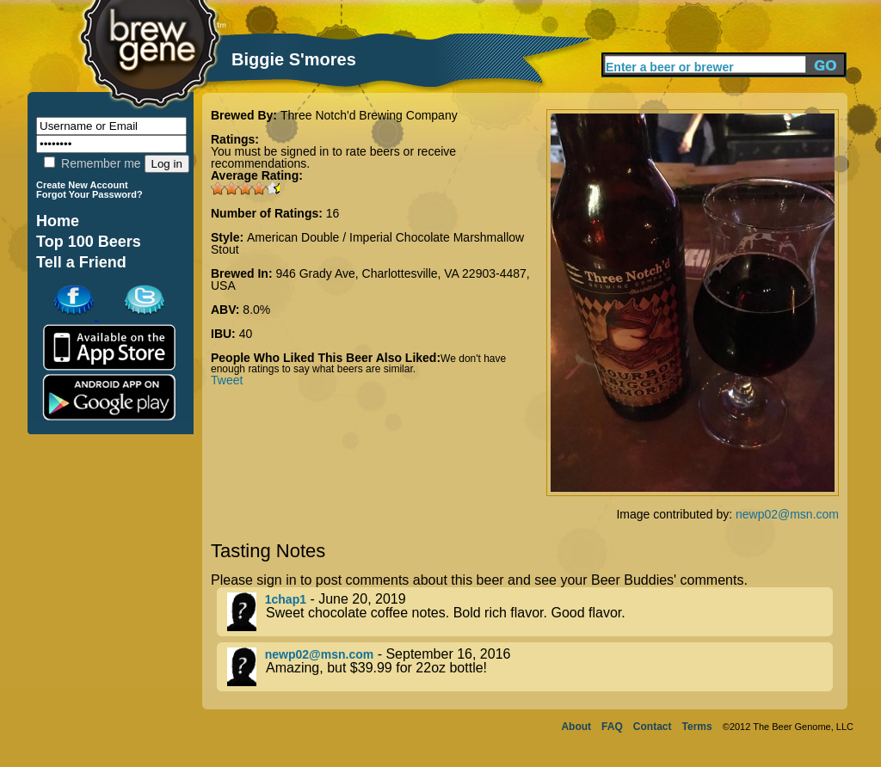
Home (57, 221)
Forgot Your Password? (89, 194)
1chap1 (285, 599)
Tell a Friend (81, 262)
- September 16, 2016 (530, 666)
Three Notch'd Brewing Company (369, 115)
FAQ (612, 727)
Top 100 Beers (88, 241)
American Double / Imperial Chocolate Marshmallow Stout (367, 243)
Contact (652, 727)
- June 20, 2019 (530, 611)
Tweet (227, 380)
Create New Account (82, 185)
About (576, 727)
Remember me (92, 163)
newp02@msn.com (787, 514)
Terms (697, 727)
